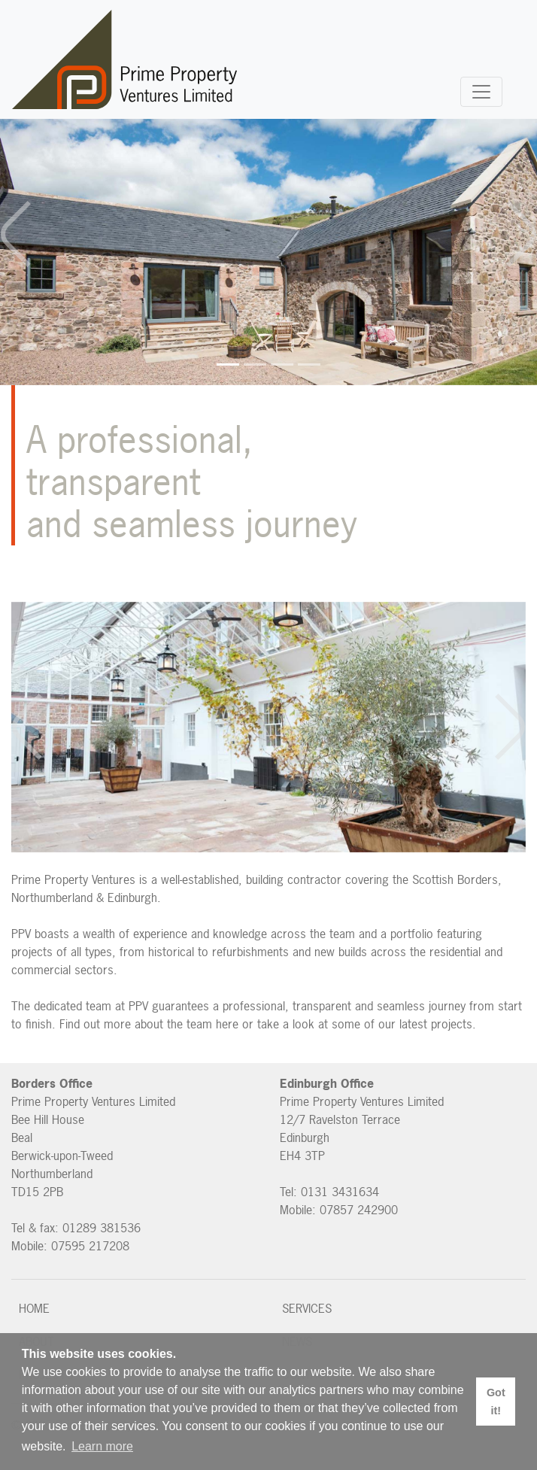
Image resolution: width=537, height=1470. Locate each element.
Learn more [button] (102, 1446)
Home (34, 1308)
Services (307, 1308)
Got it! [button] (496, 1401)
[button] (16, 234)
